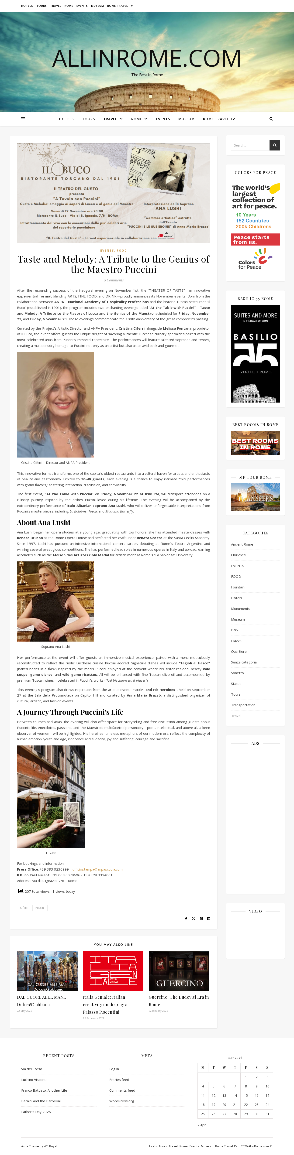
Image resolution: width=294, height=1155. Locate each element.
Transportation (243, 705)
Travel (55, 6)
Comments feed (122, 1090)
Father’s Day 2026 (36, 1111)
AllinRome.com (147, 57)
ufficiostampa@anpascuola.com (98, 869)
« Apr (201, 1125)
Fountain (238, 587)
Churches (238, 555)
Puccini (40, 908)
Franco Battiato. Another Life (44, 1090)
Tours (41, 6)
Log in (114, 1068)
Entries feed (119, 1079)
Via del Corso (31, 1068)
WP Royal (50, 1146)
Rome (69, 6)
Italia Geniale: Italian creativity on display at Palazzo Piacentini (106, 1004)
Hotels (27, 6)
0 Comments (114, 280)
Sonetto (237, 672)
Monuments (240, 608)
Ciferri (24, 908)
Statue (236, 683)
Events (82, 6)
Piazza (236, 640)
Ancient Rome (242, 544)
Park (234, 630)
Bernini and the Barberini (41, 1101)
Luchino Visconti (33, 1079)
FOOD (122, 251)
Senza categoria (244, 662)
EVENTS (107, 251)
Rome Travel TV (120, 6)
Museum (97, 6)
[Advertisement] (255, 819)
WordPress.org (121, 1101)
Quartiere (239, 651)
